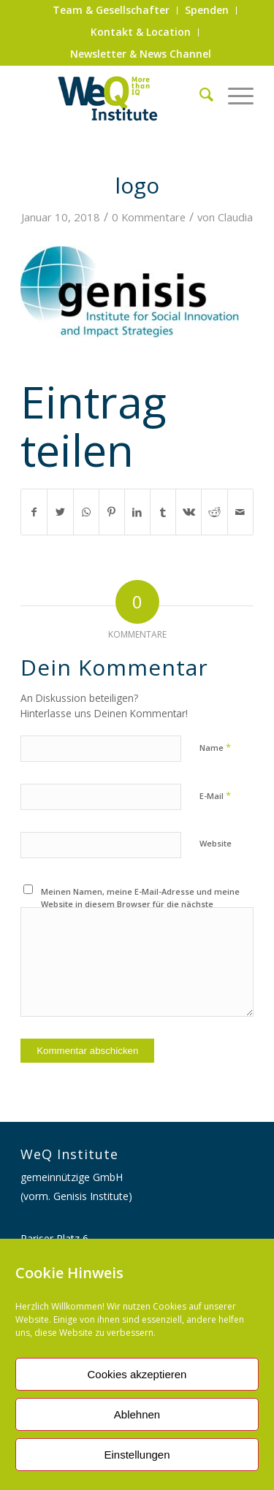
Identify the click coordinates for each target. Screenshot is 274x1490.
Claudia (235, 217)
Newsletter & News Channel (140, 54)
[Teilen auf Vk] (188, 512)
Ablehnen (137, 1414)
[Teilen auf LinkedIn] (137, 512)
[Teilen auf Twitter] (59, 512)
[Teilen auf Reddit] (214, 512)
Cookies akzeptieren (137, 1374)
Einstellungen (137, 1454)
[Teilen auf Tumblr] (163, 512)
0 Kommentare (149, 217)
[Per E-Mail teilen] (240, 512)
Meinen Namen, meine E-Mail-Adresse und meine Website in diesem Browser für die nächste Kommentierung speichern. (140, 903)
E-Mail (215, 795)
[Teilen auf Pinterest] (111, 512)
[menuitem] (111, 11)
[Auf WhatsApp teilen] (86, 512)
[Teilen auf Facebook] (34, 512)
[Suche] (199, 94)
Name (215, 747)
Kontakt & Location (141, 32)
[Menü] (233, 94)
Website (215, 843)
